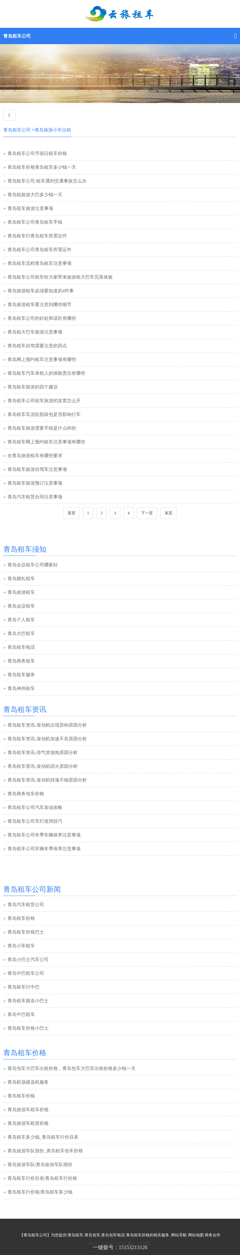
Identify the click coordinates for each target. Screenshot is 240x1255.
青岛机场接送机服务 (28, 1082)
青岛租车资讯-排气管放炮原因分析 (43, 752)
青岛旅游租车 (21, 592)
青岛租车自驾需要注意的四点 (37, 345)
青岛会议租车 (21, 606)
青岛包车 (92, 1235)
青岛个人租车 (21, 619)
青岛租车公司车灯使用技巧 (35, 821)
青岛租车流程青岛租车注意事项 (40, 263)
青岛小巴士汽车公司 (28, 960)
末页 (168, 513)
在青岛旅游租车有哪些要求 (35, 455)
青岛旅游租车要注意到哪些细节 (40, 304)
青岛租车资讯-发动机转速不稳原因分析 (47, 780)
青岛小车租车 (21, 946)
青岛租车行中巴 (24, 987)
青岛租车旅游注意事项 (30, 208)
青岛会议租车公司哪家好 (33, 564)
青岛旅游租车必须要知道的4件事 (41, 290)
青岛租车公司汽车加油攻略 (35, 807)
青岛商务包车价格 (26, 793)
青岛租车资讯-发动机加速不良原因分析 (47, 738)
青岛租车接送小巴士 (28, 1001)
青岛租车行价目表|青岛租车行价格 (42, 1178)
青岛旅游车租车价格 (28, 1109)
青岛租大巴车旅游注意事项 (35, 332)
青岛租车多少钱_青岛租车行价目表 (43, 1137)
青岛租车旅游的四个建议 (33, 387)
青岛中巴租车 (21, 1015)
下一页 (147, 513)
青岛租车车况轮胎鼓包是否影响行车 (44, 414)
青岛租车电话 (21, 647)
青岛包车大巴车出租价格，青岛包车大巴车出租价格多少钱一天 (72, 1068)
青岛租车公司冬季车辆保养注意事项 (44, 835)
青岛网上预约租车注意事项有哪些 (42, 359)
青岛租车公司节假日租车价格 (37, 153)
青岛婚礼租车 (21, 578)
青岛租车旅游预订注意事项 (35, 483)
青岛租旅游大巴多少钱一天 (35, 194)
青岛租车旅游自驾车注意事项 (37, 469)
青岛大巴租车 (21, 633)
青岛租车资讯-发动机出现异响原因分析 (47, 725)
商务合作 (212, 1235)
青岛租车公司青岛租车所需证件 (40, 249)
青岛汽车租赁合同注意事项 (35, 496)
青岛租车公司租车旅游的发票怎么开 (44, 400)
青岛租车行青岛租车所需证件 (37, 235)
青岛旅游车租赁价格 (28, 1123)
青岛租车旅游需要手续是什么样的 (42, 428)
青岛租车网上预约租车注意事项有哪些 (46, 441)
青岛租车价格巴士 (26, 932)
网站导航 (179, 1235)
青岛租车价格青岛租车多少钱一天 (42, 167)
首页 (71, 513)
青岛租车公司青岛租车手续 (35, 222)
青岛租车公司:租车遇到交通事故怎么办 (47, 181)
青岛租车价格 (21, 919)
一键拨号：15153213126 (120, 1247)
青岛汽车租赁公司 (26, 905)
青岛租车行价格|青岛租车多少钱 (40, 1192)
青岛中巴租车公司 (26, 973)
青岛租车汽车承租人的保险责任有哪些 (46, 373)
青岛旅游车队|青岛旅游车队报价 (40, 1164)
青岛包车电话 (113, 1235)
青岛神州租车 (21, 688)
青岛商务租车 (21, 661)
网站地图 (196, 1235)
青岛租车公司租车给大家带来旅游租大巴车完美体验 (60, 277)
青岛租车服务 (21, 674)
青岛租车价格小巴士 (28, 1028)
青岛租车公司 (17, 36)
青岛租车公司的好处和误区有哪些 (42, 318)
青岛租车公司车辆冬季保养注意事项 (44, 848)
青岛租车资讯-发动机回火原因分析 (43, 766)
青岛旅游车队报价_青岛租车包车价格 (45, 1150)
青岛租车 (75, 1235)
